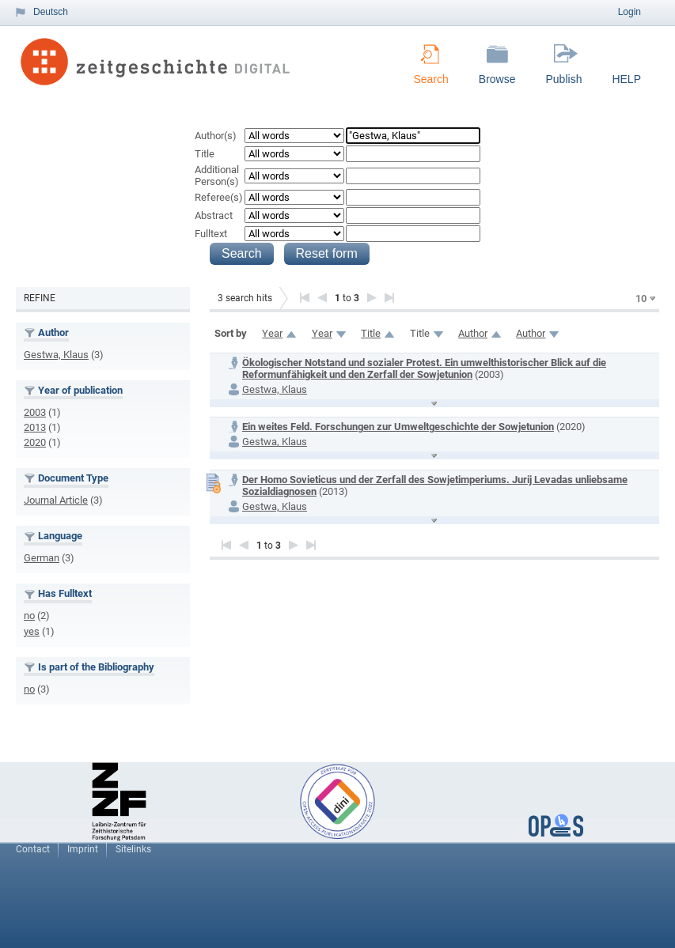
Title (204, 154)
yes (32, 631)
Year (272, 333)
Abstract (214, 215)
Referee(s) (219, 197)
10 (641, 298)
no (29, 615)
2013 (35, 427)
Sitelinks (133, 849)
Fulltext (211, 234)
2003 (35, 412)
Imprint (82, 849)
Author (472, 333)
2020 (35, 442)
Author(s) (216, 136)
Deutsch (50, 11)
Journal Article (56, 500)
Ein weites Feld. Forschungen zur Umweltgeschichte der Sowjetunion (398, 426)
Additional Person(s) (217, 175)
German (41, 558)
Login (629, 11)
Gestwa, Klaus (56, 355)
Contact (33, 849)
